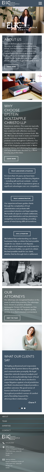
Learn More (11, 67)
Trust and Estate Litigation (22, 171)
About (5, 416)
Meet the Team (12, 318)
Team (4, 421)
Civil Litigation (22, 234)
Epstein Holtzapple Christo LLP (10, 3)
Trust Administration (22, 198)
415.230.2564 (10, 443)
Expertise (6, 426)
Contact (6, 430)
